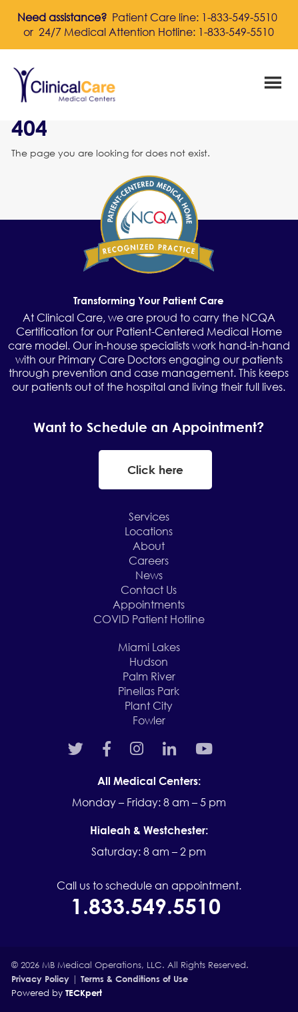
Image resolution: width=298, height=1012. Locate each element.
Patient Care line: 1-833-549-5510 (194, 17)
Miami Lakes (149, 647)
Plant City (149, 705)
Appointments (149, 604)
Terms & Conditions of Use (134, 978)
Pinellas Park (148, 691)
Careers (149, 560)
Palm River (149, 676)
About (149, 546)
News (149, 575)
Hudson (148, 661)
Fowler (149, 720)
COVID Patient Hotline (149, 619)
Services (149, 516)
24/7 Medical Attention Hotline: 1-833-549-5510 (156, 32)
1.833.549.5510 (149, 905)
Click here (155, 469)
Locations (149, 531)
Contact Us (149, 590)
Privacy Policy (40, 978)
